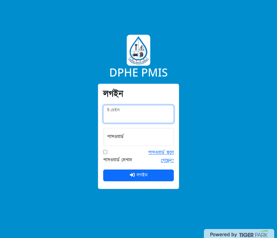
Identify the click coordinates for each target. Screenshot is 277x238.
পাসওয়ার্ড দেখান (117, 160)
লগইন (138, 175)
